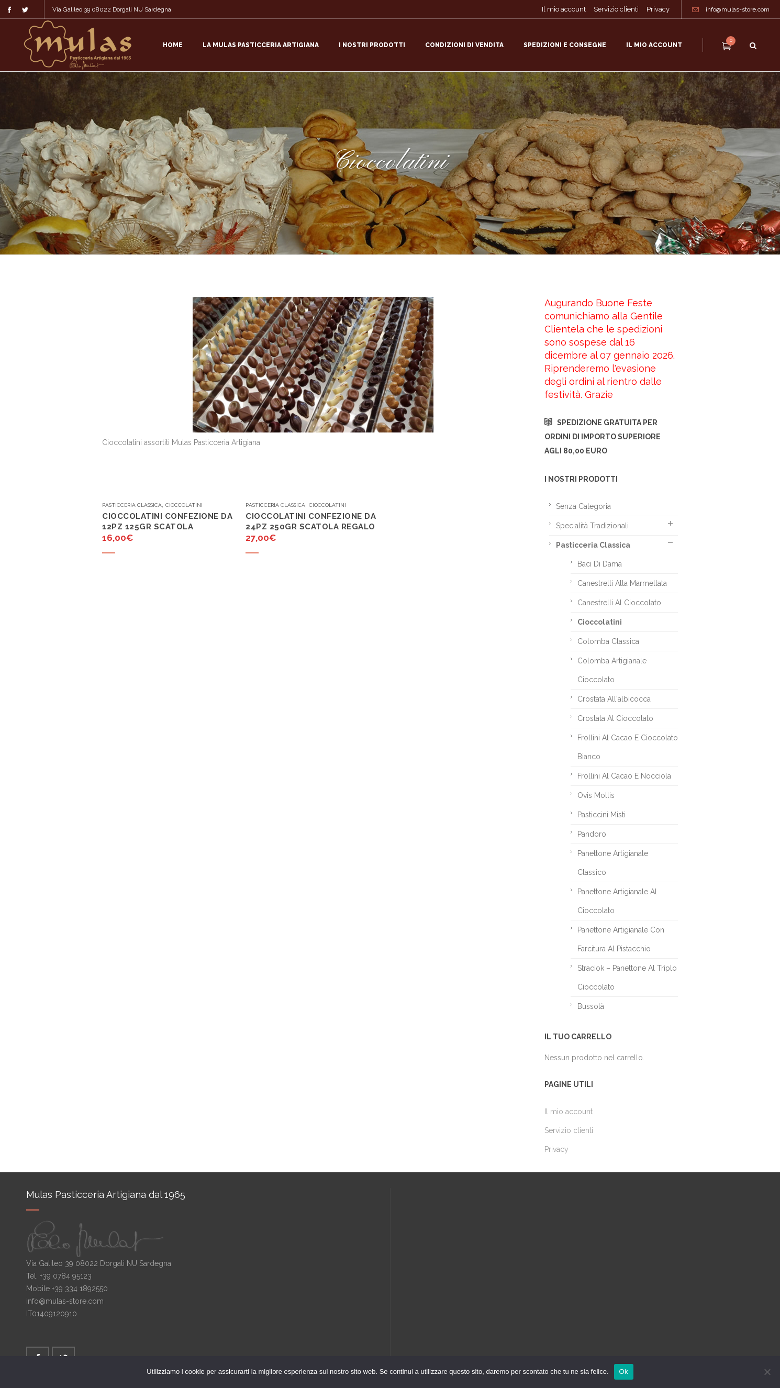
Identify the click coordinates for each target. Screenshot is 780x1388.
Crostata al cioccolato (615, 718)
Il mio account (564, 9)
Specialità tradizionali (592, 525)
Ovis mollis (596, 795)
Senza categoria (583, 506)
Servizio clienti (616, 9)
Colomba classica (608, 641)
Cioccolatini (184, 505)
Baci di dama (599, 564)
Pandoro (591, 834)
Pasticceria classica (132, 505)
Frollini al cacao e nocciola (624, 776)
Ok (623, 1371)
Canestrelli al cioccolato (619, 602)
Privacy (658, 9)
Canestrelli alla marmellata (622, 583)
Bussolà (590, 1006)
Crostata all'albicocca (614, 699)
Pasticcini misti (601, 814)
